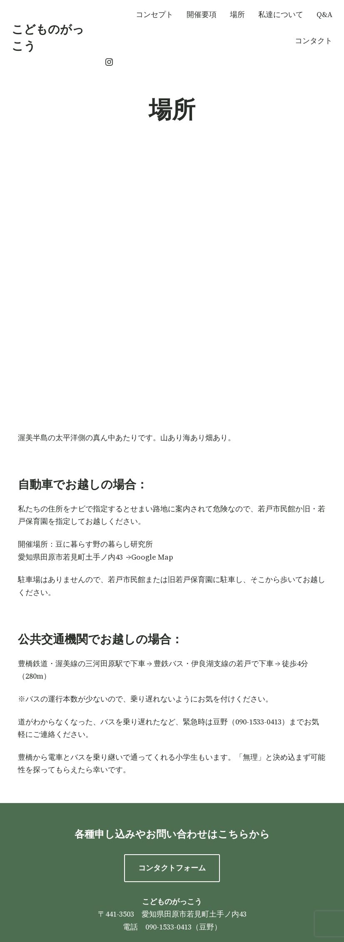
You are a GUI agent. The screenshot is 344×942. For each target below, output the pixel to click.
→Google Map (149, 557)
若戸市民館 (276, 508)
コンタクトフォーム (172, 868)
